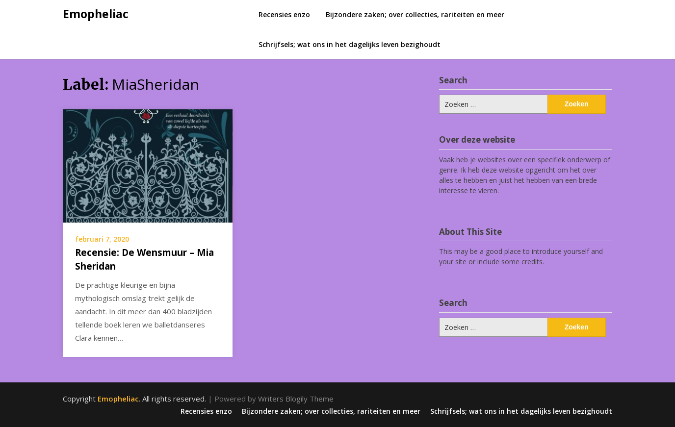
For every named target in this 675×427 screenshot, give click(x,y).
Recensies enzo (284, 14)
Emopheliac (96, 14)
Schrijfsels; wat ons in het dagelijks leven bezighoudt (350, 44)
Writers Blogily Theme (296, 398)
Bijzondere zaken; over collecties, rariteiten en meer (415, 14)
